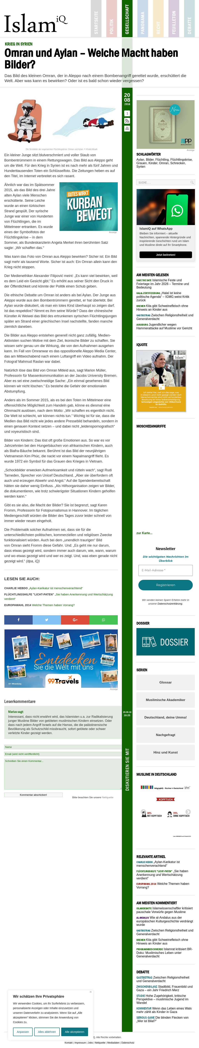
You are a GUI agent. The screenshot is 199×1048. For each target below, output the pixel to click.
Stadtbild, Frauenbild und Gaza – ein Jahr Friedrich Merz (164, 988)
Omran (164, 163)
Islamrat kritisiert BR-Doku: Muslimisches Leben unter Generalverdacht (164, 952)
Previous (142, 811)
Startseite (96, 18)
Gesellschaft (127, 18)
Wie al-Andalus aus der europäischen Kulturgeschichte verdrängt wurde (164, 921)
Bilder (150, 159)
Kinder (152, 163)
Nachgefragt (165, 735)
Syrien (140, 166)
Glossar (165, 682)
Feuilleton (173, 18)
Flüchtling (162, 159)
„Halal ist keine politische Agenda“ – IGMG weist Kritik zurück (162, 296)
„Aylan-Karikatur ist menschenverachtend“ (43, 588)
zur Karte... (144, 533)
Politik (111, 18)
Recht (158, 18)
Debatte (189, 18)
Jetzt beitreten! (165, 254)
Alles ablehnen (47, 1031)
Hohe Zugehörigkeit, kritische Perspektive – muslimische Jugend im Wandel (162, 999)
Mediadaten (113, 1042)
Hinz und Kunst (166, 752)
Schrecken (177, 163)
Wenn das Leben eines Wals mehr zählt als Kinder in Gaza (164, 1010)
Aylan (140, 159)
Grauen (141, 163)
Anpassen (23, 1031)
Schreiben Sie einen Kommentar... (63, 774)
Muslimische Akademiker (165, 700)
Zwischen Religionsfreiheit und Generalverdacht (162, 979)
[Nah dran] (91, 992)
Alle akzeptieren (74, 1031)
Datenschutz (127, 1042)
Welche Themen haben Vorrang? (39, 605)
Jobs (90, 1042)
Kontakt (69, 1042)
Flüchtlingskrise (181, 159)
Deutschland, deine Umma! (165, 717)
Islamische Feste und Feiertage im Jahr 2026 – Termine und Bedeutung (162, 284)
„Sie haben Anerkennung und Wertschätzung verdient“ (58, 596)
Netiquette (107, 797)
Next (187, 811)
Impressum (80, 1042)
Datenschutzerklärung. (170, 603)
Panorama (142, 18)
